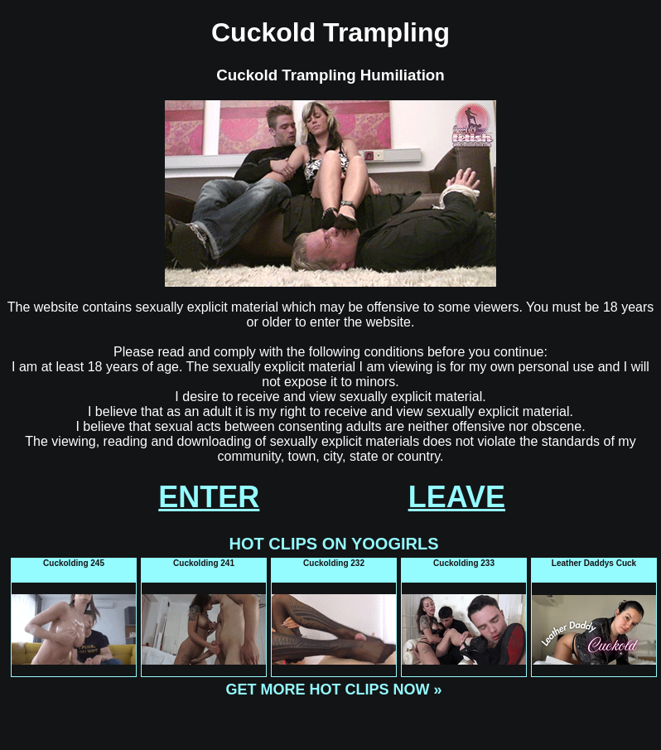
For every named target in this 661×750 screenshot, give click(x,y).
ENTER (208, 497)
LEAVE (456, 497)
